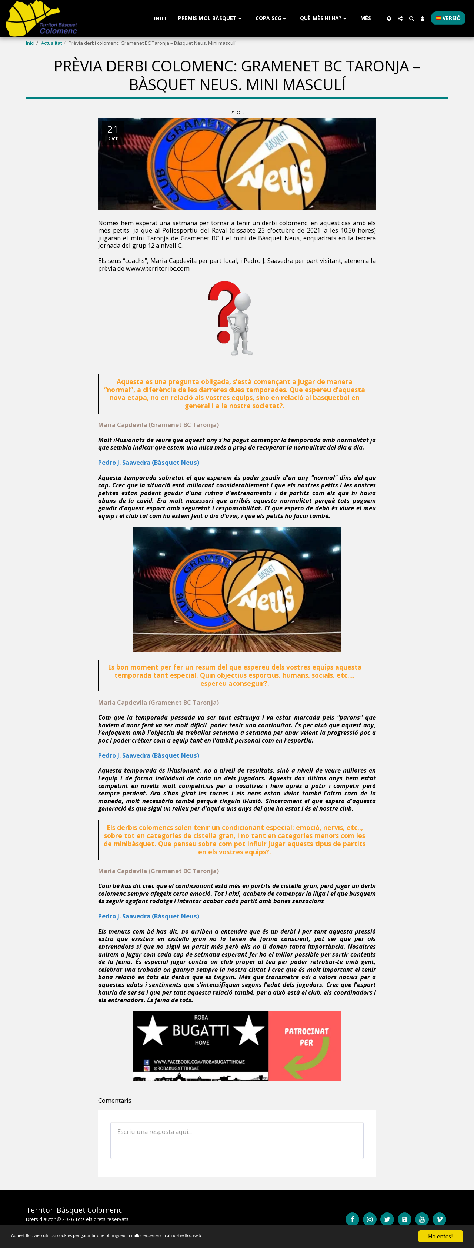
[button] (211, 18)
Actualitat (51, 43)
